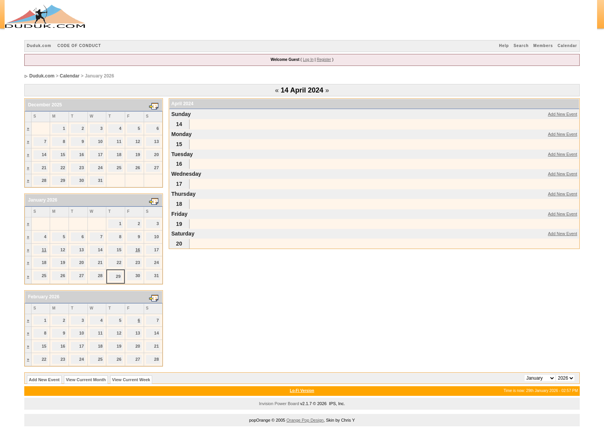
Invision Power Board (279, 403)
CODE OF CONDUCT (79, 46)
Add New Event (562, 114)
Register (324, 59)
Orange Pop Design (305, 420)
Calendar (567, 46)
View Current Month (86, 379)
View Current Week (131, 379)
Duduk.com (39, 46)
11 (44, 249)
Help (504, 46)
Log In (308, 59)
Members (543, 46)
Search (520, 46)
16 (137, 249)
